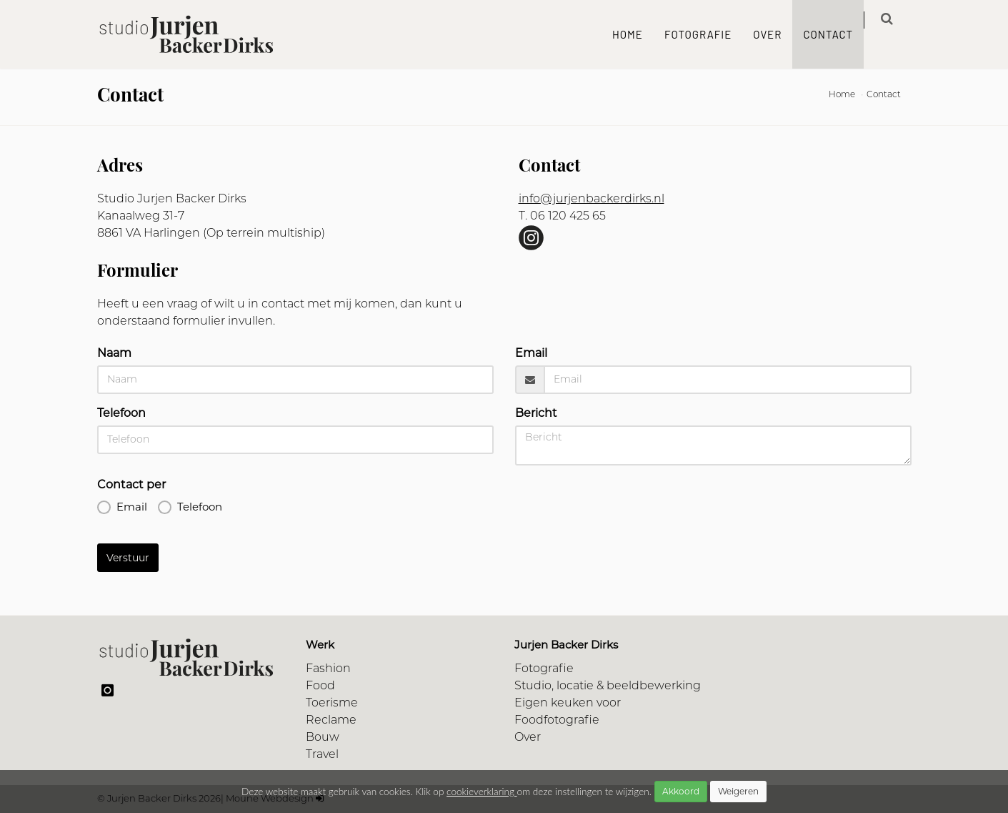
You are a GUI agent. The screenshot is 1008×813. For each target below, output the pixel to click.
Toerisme (332, 703)
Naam (114, 353)
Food (320, 686)
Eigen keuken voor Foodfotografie (567, 712)
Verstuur (127, 557)
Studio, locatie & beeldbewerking (607, 686)
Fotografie (708, 34)
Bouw (322, 738)
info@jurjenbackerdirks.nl (591, 199)
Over (778, 34)
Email (531, 353)
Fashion (328, 669)
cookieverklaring (481, 791)
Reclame (331, 720)
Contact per (131, 484)
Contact (839, 34)
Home (637, 34)
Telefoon (121, 413)
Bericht (536, 413)
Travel (322, 755)
